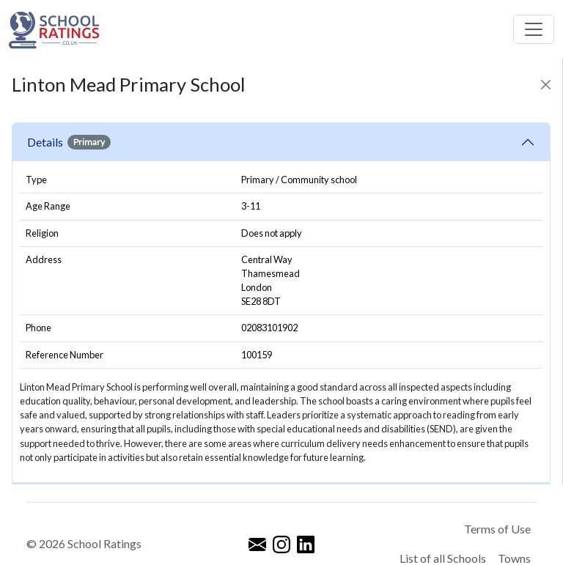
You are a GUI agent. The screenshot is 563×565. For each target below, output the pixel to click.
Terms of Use (497, 529)
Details (69, 142)
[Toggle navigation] (533, 29)
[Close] (545, 84)
